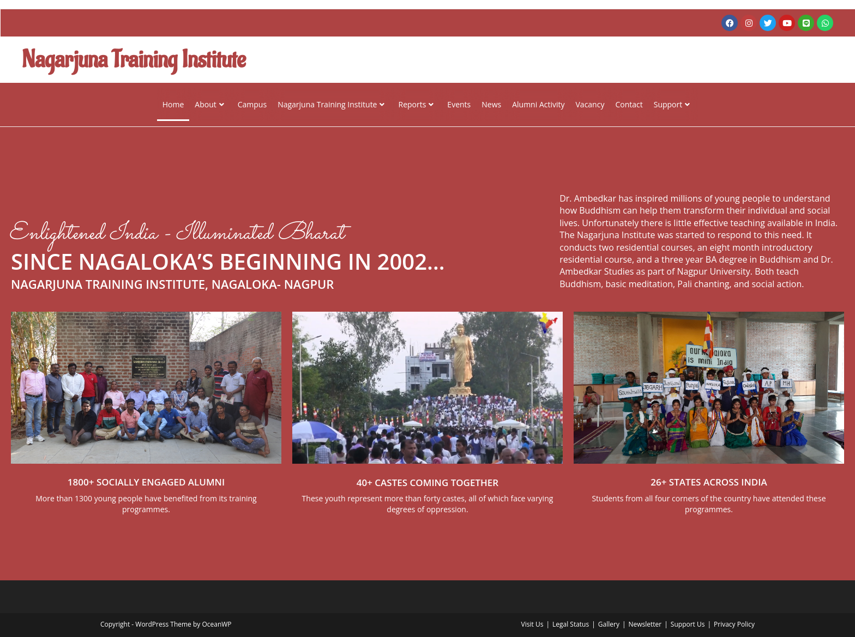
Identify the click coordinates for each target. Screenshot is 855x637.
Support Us (688, 624)
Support (672, 104)
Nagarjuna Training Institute (331, 104)
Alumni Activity (538, 104)
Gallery (608, 624)
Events (459, 104)
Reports (415, 104)
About (209, 104)
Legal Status (570, 624)
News (491, 104)
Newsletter (644, 624)
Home (173, 104)
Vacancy (590, 104)
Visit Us (532, 624)
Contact (628, 104)
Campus (252, 104)
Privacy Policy (734, 624)
